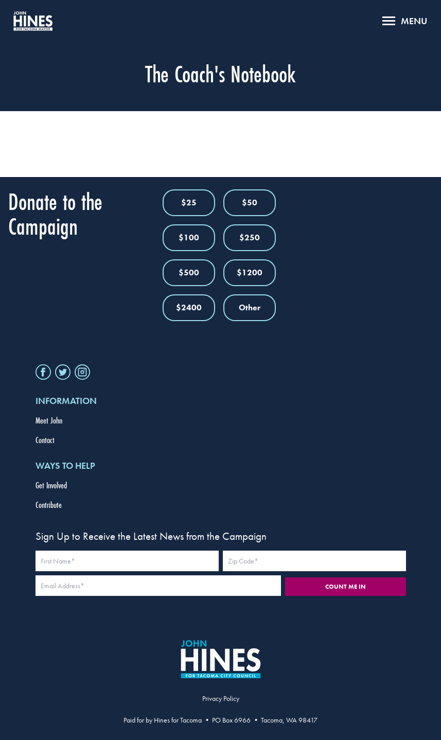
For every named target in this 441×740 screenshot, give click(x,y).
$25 (189, 202)
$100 (189, 237)
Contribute (49, 504)
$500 (189, 272)
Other (249, 307)
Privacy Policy (220, 698)
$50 (249, 202)
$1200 (249, 272)
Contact (45, 440)
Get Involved (51, 485)
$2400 (189, 307)
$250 (249, 237)
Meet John (49, 420)
